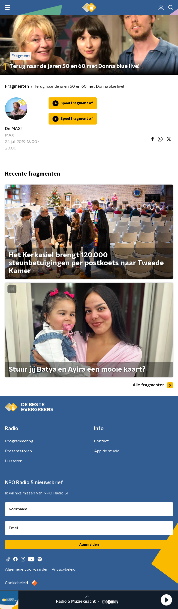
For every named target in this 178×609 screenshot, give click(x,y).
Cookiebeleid (16, 583)
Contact (101, 441)
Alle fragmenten (153, 385)
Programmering (19, 441)
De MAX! (13, 129)
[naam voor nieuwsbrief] (89, 509)
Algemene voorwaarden (27, 569)
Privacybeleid (63, 569)
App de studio (106, 451)
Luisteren (13, 461)
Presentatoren (18, 451)
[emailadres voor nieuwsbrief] (89, 528)
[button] (166, 600)
